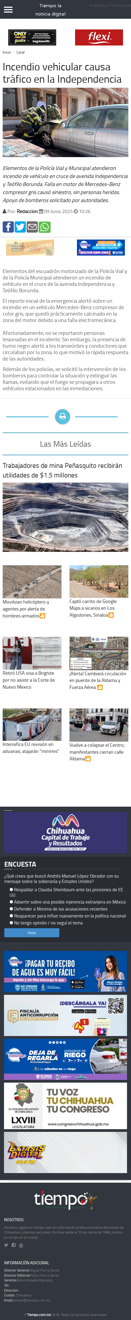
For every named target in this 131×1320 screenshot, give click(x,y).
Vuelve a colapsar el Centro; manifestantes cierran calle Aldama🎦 (98, 741)
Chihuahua (17, 1295)
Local (20, 52)
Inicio (7, 52)
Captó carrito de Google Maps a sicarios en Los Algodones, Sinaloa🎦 (98, 598)
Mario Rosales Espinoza (28, 1280)
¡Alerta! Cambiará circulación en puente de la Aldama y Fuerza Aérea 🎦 (98, 670)
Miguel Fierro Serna (31, 1270)
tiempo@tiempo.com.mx (27, 1300)
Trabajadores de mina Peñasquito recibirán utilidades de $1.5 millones (62, 470)
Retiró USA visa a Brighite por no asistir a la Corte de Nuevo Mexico (32, 669)
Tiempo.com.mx (39, 1314)
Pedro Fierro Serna (31, 1275)
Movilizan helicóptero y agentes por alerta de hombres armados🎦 (32, 598)
